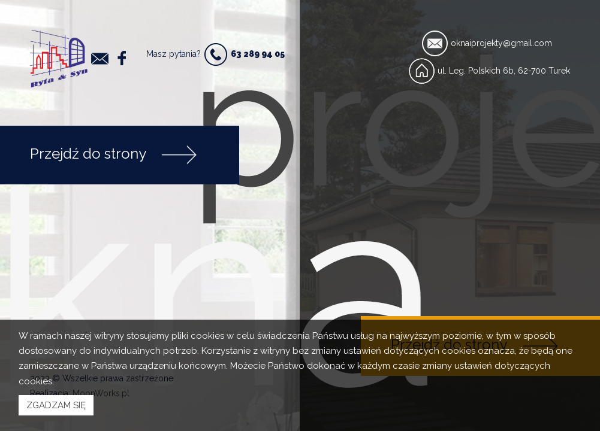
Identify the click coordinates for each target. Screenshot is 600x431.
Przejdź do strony (113, 155)
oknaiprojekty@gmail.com (501, 43)
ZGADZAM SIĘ (56, 405)
